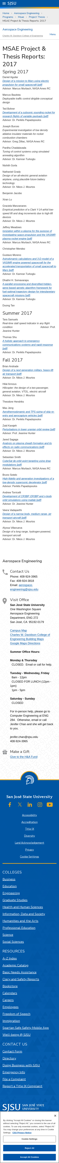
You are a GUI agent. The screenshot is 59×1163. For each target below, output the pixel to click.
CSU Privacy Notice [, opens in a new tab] (21, 1132)
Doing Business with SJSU (21, 1065)
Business (9, 879)
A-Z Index (10, 958)
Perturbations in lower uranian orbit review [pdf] (29, 429)
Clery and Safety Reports (21, 979)
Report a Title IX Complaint (22, 1086)
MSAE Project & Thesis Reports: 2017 (24, 21)
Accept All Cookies (29, 1157)
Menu (53, 34)
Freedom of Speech (16, 1014)
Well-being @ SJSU (17, 1035)
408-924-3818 (25, 580)
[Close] (55, 1115)
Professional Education (19, 928)
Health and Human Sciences (23, 907)
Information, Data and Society (24, 914)
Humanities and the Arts (20, 921)
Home (6, 13)
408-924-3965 (28, 576)
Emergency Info (14, 1072)
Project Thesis (37, 17)
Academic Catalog (15, 965)
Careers (8, 1000)
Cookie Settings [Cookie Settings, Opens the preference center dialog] (29, 1139)
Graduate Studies (15, 900)
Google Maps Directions (25, 643)
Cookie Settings (29, 857)
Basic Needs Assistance (20, 972)
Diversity (29, 836)
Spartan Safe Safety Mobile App (26, 1028)
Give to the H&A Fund (23, 756)
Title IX (29, 829)
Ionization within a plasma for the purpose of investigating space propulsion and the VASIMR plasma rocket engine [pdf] (29, 235)
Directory (9, 1058)
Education (10, 886)
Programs (8, 17)
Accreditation (29, 822)
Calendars (10, 993)
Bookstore (10, 986)
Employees (11, 1007)
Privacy (29, 850)
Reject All (29, 1148)
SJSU (12, 3)
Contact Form (12, 1051)
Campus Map (18, 630)
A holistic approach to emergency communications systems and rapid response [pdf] (28, 345)
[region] (29, 1137)
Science (8, 935)
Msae (21, 17)
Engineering (11, 893)
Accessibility (29, 815)
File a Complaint (14, 1079)
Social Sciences (13, 942)
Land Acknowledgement (29, 843)
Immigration (11, 1021)
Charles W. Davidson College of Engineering (23, 36)
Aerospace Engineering (26, 13)
